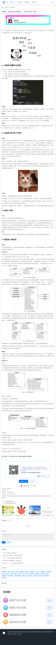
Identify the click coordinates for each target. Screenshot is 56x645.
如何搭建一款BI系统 (34, 515)
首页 (7, 2)
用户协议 (15, 634)
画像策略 (27, 2)
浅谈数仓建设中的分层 (11, 503)
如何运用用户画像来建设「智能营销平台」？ (13, 560)
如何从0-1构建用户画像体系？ (10, 553)
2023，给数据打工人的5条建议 (47, 515)
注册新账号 (9, 542)
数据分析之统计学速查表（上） (8, 515)
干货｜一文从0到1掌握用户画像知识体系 (12, 558)
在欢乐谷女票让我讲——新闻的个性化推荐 (12, 555)
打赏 (32, 481)
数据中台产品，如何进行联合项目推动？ (21, 515)
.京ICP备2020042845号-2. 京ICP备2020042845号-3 (42, 631)
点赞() (23, 481)
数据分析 (20, 2)
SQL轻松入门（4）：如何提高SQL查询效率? (13, 563)
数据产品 (12, 2)
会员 (52, 2)
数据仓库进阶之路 (10, 501)
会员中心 (20, 634)
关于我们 (10, 634)
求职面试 (34, 2)
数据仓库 (12, 7)
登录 (3, 542)
